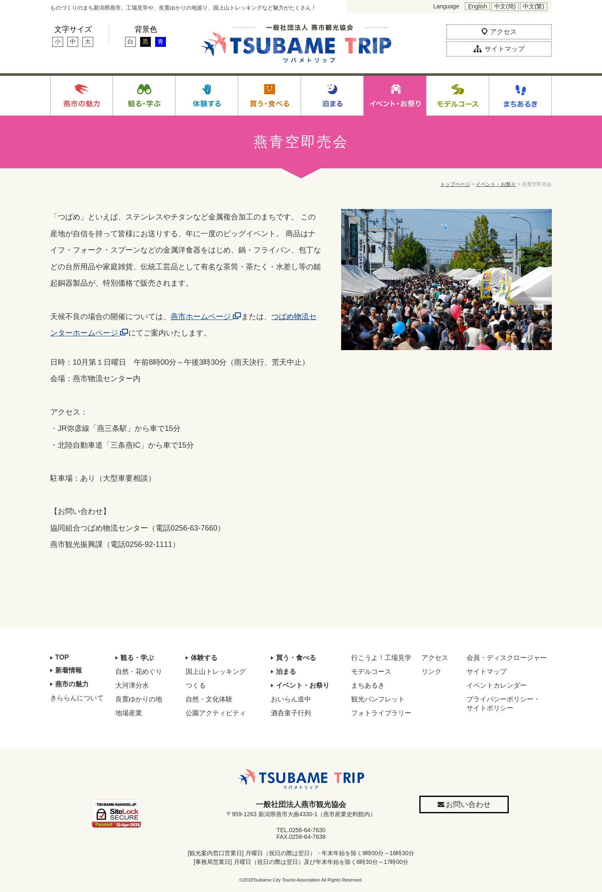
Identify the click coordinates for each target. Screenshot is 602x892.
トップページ (455, 184)
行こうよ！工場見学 (381, 657)
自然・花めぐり (138, 671)
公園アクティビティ (216, 713)
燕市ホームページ (206, 316)
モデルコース (371, 671)
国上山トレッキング (216, 671)
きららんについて (77, 697)
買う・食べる (296, 657)
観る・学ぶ (137, 657)
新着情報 (68, 670)
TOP (62, 657)
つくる (196, 685)
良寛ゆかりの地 (138, 699)
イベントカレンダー (497, 685)
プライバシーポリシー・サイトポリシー (503, 704)
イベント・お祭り (496, 184)
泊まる (286, 671)
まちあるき (368, 685)
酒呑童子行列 (291, 713)
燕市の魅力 (72, 684)
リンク (431, 671)
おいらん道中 (291, 699)
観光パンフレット (378, 699)
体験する (204, 657)
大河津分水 (132, 685)
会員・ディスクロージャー (507, 657)
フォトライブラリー (381, 713)
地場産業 (128, 713)
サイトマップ (487, 671)
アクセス (434, 657)
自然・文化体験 (209, 699)
